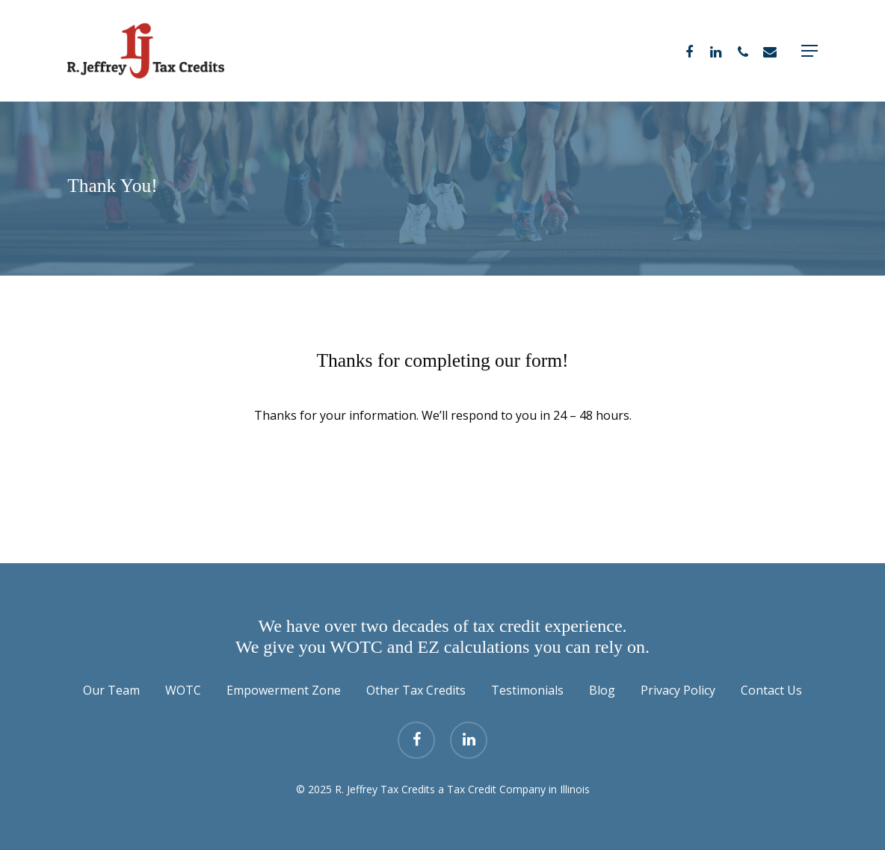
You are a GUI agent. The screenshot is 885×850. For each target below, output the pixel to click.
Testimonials (527, 690)
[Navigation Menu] (809, 50)
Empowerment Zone (283, 690)
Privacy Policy (678, 690)
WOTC (183, 690)
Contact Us (771, 690)
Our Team (111, 690)
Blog (602, 690)
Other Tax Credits (416, 690)
